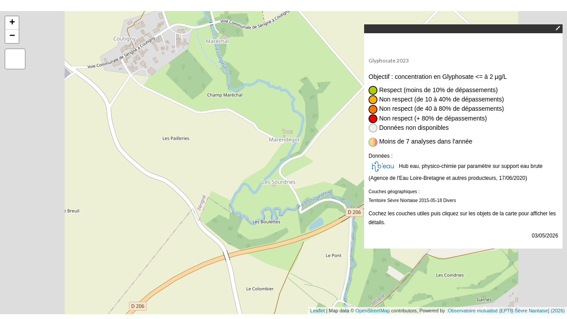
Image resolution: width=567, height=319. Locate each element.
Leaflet (317, 310)
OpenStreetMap (372, 310)
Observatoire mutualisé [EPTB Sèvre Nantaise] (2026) (506, 310)
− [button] (12, 36)
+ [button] (12, 23)
